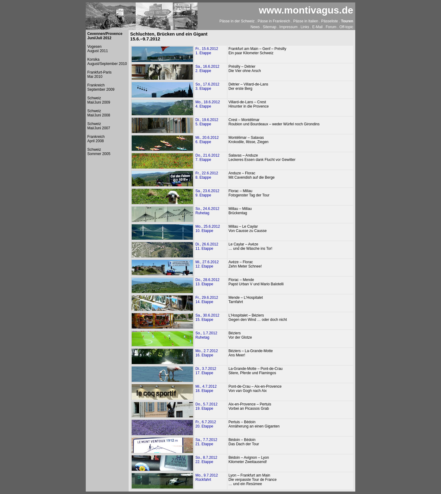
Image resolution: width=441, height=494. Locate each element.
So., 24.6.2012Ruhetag (207, 211)
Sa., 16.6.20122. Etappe (207, 68)
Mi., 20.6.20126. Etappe (207, 139)
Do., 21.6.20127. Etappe (207, 157)
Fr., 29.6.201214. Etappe (206, 299)
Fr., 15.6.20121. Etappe (206, 51)
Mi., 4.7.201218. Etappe (206, 388)
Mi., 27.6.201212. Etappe (207, 264)
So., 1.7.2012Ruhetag (206, 335)
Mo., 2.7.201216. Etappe (206, 353)
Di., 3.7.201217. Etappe (205, 371)
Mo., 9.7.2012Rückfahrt (206, 477)
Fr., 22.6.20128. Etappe (206, 175)
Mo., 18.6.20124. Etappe (207, 104)
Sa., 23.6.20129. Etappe (207, 193)
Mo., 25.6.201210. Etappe (207, 228)
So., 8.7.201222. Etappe (206, 459)
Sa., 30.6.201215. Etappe (207, 317)
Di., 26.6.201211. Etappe (206, 246)
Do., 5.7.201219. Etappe (206, 406)
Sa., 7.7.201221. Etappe (206, 442)
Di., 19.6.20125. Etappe (206, 122)
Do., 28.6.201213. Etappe (207, 282)
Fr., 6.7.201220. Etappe (205, 424)
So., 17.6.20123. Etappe (207, 86)
